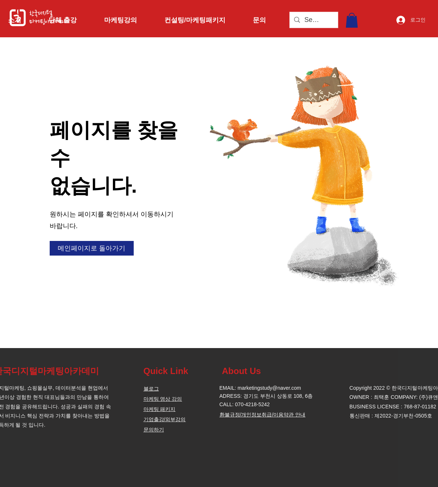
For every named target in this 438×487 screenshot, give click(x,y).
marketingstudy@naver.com (269, 388)
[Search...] (313, 20)
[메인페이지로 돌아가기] (92, 248)
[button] (23, 20)
